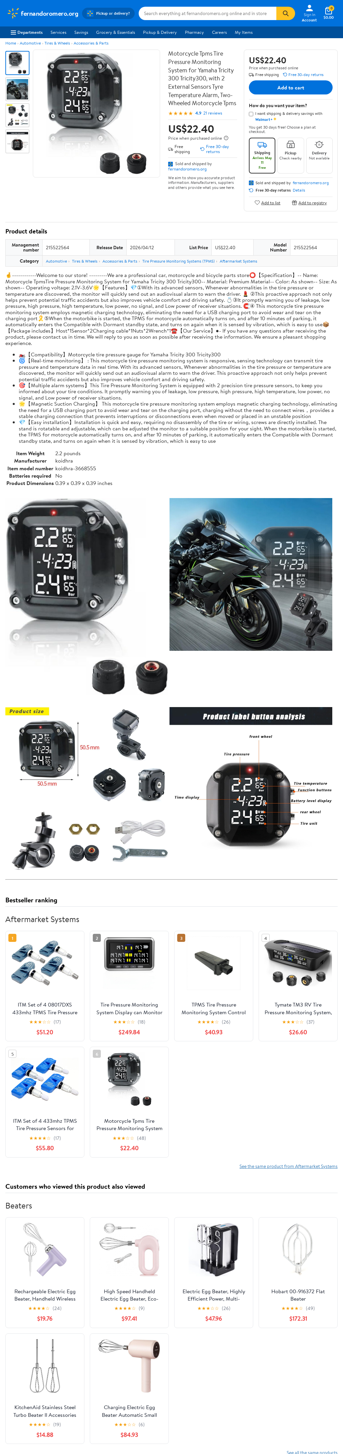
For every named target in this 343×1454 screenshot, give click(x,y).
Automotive (30, 43)
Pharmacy (194, 32)
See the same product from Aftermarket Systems (288, 1166)
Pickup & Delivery (160, 32)
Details (299, 190)
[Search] (285, 13)
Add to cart (290, 87)
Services (58, 32)
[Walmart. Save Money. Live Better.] (42, 13)
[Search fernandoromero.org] (207, 13)
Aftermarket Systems (238, 261)
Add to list (267, 202)
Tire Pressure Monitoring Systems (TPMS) (178, 261)
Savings (81, 32)
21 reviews (212, 113)
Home (10, 43)
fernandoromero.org (187, 169)
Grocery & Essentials (115, 32)
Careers (219, 32)
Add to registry (309, 202)
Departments (27, 32)
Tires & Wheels (57, 43)
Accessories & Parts (91, 43)
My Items (244, 32)
